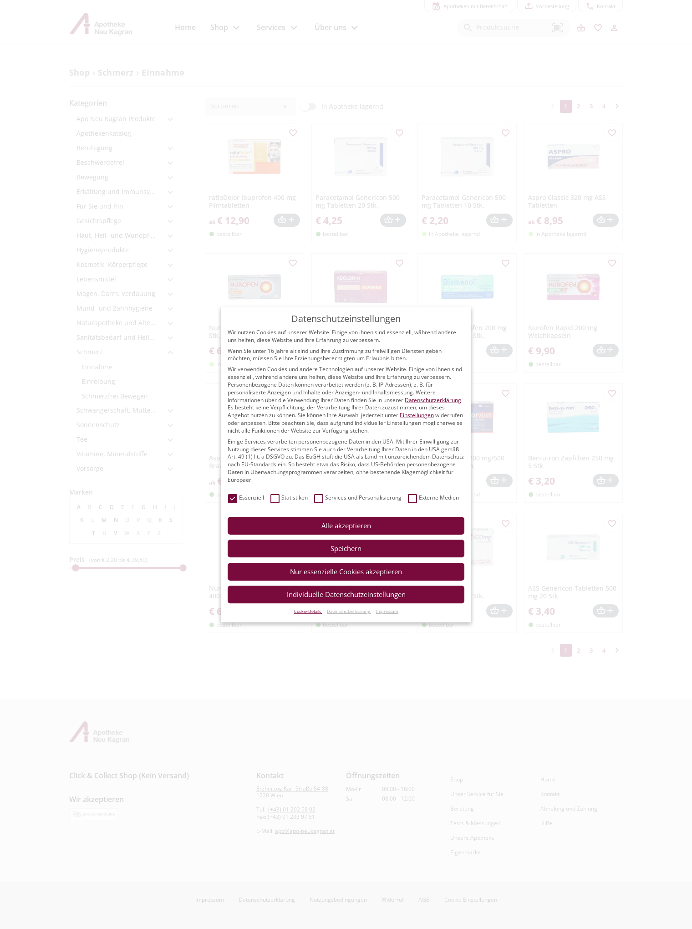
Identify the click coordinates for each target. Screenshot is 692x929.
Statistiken (289, 498)
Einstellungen (417, 415)
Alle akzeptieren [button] (346, 525)
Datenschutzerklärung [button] (349, 611)
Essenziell (246, 498)
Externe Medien (433, 498)
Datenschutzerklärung (433, 400)
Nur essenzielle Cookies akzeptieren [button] (346, 571)
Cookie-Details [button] (308, 611)
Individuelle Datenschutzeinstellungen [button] (346, 594)
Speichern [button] (346, 548)
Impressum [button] (387, 611)
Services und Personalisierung (358, 498)
